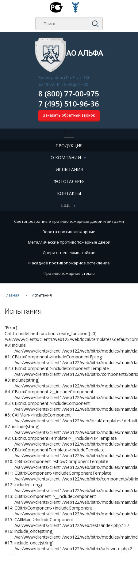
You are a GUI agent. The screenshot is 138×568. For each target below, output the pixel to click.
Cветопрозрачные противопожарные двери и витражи (69, 221)
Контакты (69, 193)
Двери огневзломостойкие (69, 252)
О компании (66, 157)
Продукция (69, 145)
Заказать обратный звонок (69, 115)
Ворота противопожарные (69, 231)
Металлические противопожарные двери (69, 242)
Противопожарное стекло (69, 273)
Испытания (69, 169)
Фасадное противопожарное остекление (69, 263)
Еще (66, 205)
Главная (12, 295)
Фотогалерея (69, 181)
